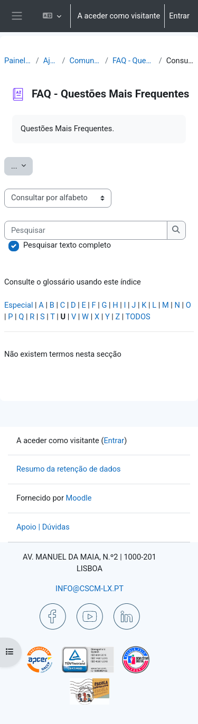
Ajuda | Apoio (50, 60)
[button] (52, 16)
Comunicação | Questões (84, 60)
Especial (18, 305)
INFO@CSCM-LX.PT (89, 588)
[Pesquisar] (85, 230)
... (22, 165)
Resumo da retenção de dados (68, 469)
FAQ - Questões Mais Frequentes (133, 60)
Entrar (179, 16)
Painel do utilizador (18, 60)
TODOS (138, 316)
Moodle (79, 498)
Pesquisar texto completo (67, 245)
